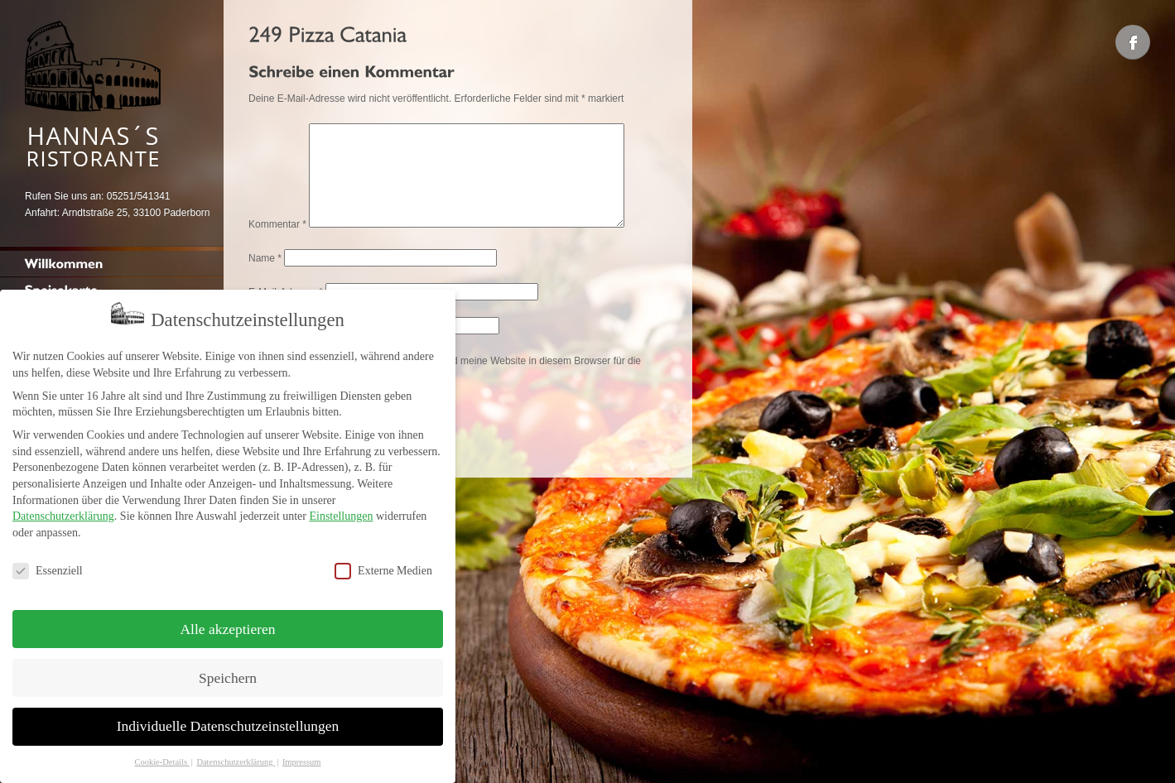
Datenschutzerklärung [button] (235, 756)
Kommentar (277, 244)
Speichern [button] (228, 672)
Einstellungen (341, 511)
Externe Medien (383, 565)
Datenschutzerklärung (63, 511)
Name (265, 278)
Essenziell (47, 565)
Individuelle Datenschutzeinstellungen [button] (228, 721)
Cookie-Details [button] (161, 756)
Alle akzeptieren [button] (227, 623)
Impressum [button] (301, 756)
